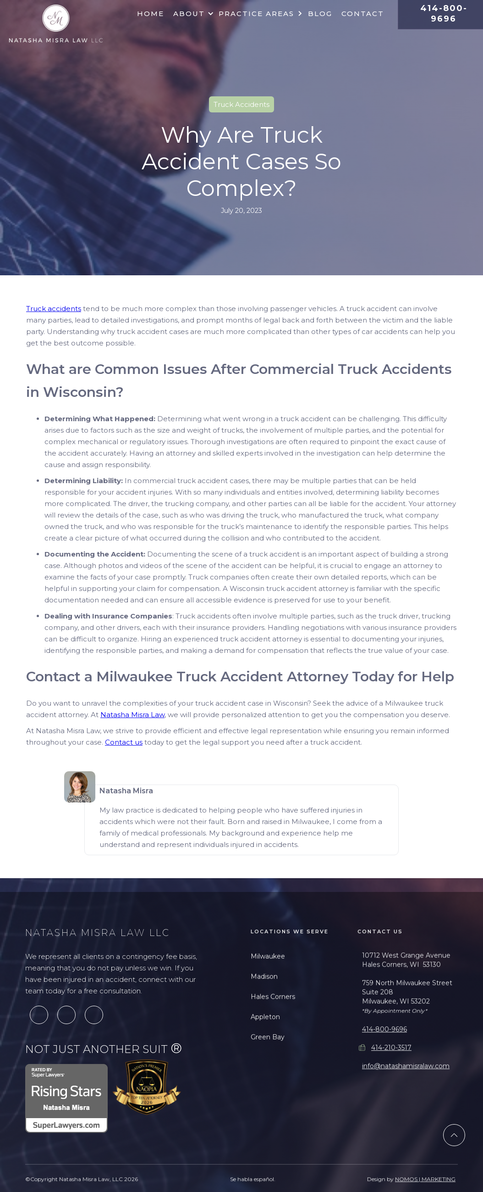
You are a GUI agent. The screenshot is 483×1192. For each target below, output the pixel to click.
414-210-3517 (391, 1080)
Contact (362, 13)
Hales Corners (273, 1029)
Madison (264, 1009)
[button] (191, 13)
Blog (320, 13)
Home (150, 13)
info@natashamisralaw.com (406, 1099)
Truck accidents (53, 308)
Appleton (265, 1050)
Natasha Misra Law (132, 714)
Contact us (124, 742)
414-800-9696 (384, 1062)
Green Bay (268, 1070)
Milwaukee (268, 989)
